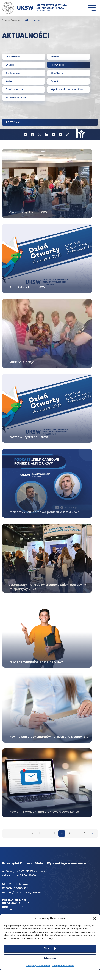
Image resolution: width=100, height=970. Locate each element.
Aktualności (13, 57)
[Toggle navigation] (91, 8)
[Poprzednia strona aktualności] (32, 833)
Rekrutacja (57, 65)
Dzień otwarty (14, 89)
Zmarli (54, 81)
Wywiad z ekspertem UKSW (67, 89)
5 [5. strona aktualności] (54, 833)
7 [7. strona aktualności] (69, 833)
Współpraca (58, 73)
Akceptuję (50, 948)
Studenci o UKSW (16, 97)
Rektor (55, 57)
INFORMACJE (11, 903)
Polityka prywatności (63, 966)
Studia (10, 65)
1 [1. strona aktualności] (39, 833)
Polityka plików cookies (38, 966)
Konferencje (13, 73)
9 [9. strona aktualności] (85, 833)
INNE (5, 907)
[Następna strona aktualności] (92, 833)
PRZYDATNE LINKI (14, 899)
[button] (94, 918)
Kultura (10, 81)
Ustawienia (50, 958)
